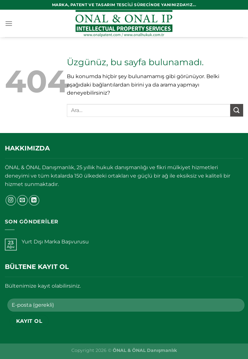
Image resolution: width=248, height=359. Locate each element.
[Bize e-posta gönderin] (22, 200)
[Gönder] (236, 110)
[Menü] (9, 23)
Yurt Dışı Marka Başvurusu (55, 242)
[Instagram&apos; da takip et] (10, 200)
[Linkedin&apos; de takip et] (34, 200)
